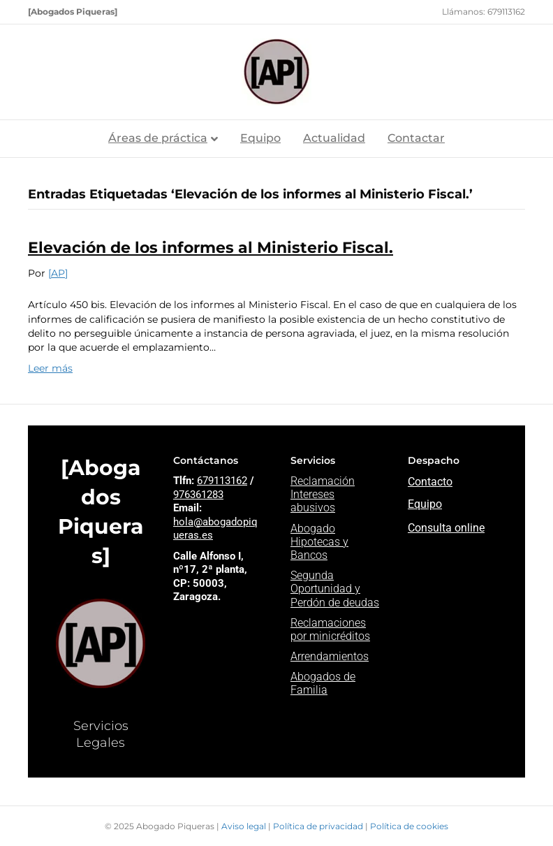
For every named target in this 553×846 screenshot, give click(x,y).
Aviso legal (244, 826)
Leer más (50, 368)
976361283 (198, 494)
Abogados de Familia (322, 683)
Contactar (416, 138)
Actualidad (334, 138)
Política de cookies (409, 826)
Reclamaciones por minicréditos (330, 629)
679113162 (222, 480)
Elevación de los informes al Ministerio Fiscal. (210, 247)
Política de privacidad (319, 826)
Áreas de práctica (157, 138)
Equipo (260, 138)
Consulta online (446, 527)
